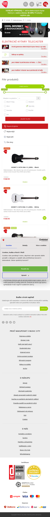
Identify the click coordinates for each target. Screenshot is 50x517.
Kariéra (25, 438)
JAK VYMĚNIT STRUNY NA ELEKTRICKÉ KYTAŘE (27, 70)
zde (30, 316)
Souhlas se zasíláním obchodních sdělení (25, 399)
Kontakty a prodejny (25, 434)
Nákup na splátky (18, 54)
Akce (7, 106)
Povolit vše (25, 269)
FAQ (25, 415)
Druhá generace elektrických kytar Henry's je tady (29, 47)
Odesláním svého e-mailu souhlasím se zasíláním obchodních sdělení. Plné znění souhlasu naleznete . (25, 315)
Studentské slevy (25, 348)
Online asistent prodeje (25, 356)
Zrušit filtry (25, 119)
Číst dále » (44, 48)
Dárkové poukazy (25, 387)
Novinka (8, 110)
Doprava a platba (25, 336)
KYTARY (8, 20)
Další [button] (48, 30)
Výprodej (30, 106)
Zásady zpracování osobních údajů (25, 395)
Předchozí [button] (2, 30)
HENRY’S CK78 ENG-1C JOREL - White (25, 207)
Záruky (25, 383)
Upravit (25, 275)
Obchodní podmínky (25, 391)
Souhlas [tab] (9, 245)
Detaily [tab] (25, 245)
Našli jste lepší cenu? (25, 344)
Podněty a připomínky (25, 442)
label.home (2, 20)
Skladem (30, 102)
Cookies (25, 419)
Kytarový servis (25, 352)
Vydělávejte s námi (25, 446)
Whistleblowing (25, 454)
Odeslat (44, 309)
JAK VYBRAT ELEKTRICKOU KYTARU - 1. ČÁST (26, 62)
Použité (29, 110)
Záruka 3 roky (25, 340)
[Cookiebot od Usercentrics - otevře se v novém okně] (39, 240)
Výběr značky (23, 86)
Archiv (25, 368)
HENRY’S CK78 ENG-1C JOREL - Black (25, 167)
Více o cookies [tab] (41, 245)
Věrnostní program (25, 360)
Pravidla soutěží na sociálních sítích (25, 403)
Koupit (44, 178)
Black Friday (9, 102)
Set (6, 114)
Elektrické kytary (17, 20)
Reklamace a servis (25, 407)
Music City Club (25, 450)
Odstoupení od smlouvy (25, 411)
